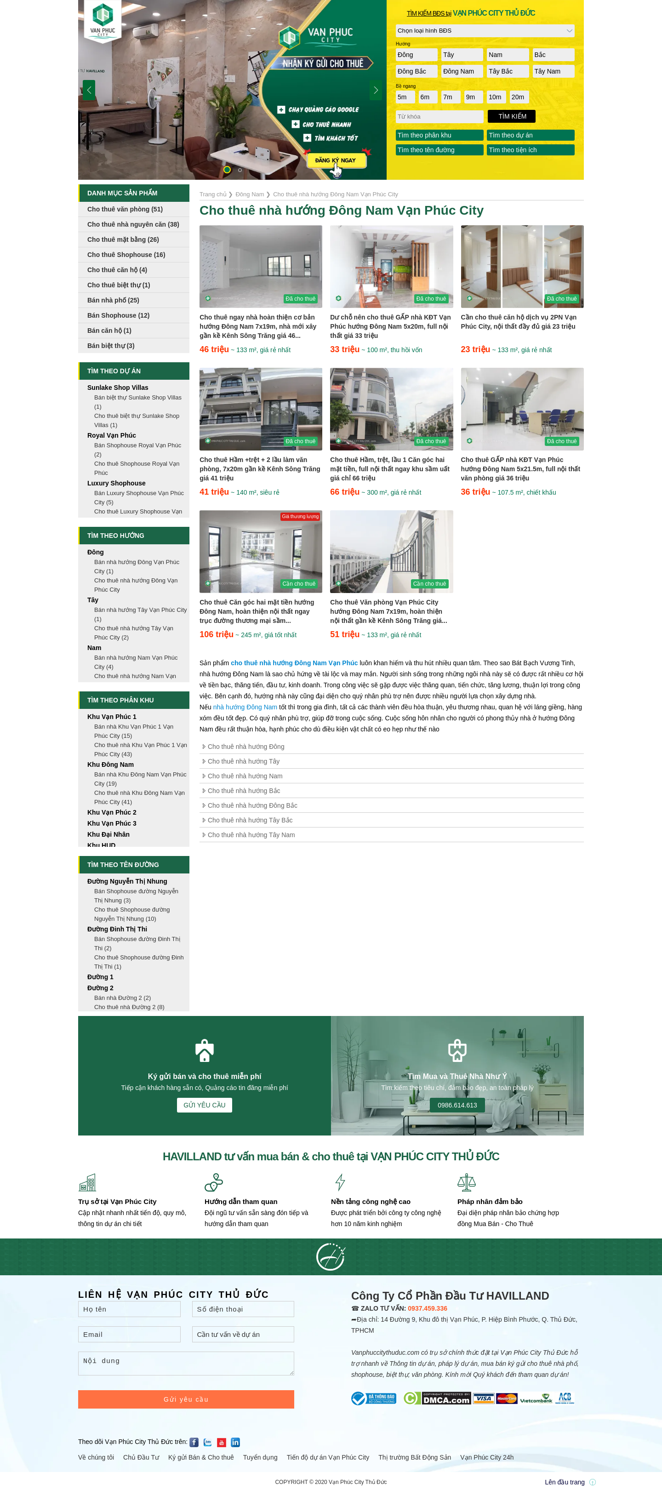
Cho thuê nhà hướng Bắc (244, 790)
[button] (227, 169)
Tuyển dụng (260, 1460)
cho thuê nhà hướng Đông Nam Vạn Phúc (294, 663)
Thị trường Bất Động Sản (414, 1460)
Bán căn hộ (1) (109, 330)
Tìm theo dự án (510, 135)
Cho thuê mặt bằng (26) (123, 239)
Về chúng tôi (96, 1460)
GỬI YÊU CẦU (204, 1105)
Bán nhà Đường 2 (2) (122, 997)
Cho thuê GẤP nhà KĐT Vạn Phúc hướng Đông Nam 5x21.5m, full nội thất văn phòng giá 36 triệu (521, 469)
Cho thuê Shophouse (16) (126, 254)
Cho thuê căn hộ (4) (117, 270)
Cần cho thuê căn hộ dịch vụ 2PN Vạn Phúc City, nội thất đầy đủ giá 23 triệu (519, 322)
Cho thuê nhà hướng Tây (244, 761)
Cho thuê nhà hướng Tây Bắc (250, 820)
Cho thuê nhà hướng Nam (245, 776)
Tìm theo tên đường (426, 150)
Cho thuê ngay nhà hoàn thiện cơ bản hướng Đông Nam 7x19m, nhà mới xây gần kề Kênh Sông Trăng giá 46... (258, 326)
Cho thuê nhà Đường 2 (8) (129, 1007)
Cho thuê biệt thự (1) (118, 285)
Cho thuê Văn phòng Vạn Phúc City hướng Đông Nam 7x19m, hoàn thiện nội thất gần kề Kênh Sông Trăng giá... (388, 611)
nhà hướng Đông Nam (245, 707)
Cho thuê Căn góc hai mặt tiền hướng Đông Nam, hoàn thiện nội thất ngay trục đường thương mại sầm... (257, 611)
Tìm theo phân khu (424, 135)
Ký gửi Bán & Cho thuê (201, 1460)
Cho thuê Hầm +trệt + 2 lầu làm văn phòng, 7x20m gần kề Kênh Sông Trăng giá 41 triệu (260, 469)
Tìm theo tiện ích (512, 150)
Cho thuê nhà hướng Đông (246, 746)
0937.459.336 (427, 1308)
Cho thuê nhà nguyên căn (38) (133, 224)
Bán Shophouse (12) (118, 315)
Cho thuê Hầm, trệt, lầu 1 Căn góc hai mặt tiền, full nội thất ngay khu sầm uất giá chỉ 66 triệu (390, 469)
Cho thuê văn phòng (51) (125, 209)
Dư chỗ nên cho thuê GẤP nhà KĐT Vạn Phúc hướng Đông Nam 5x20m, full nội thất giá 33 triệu (390, 326)
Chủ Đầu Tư (141, 1460)
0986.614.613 (457, 1105)
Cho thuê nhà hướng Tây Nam (251, 835)
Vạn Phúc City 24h (487, 1460)
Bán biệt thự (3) (111, 345)
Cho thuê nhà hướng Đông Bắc (252, 805)
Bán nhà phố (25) (113, 300)
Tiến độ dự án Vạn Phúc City (328, 1460)
